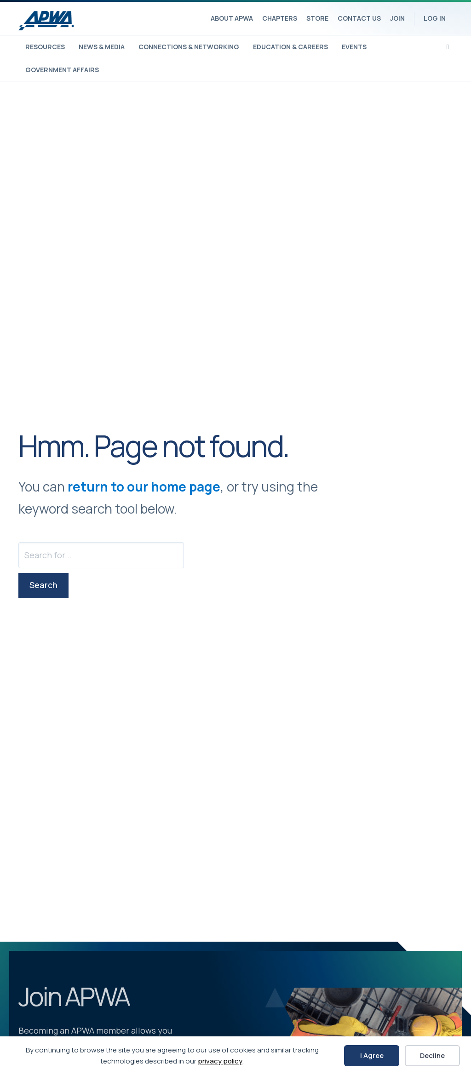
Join (397, 18)
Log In (435, 18)
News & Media (102, 46)
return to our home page (144, 486)
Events (354, 46)
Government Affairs (62, 69)
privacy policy (220, 1061)
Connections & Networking (188, 46)
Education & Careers (290, 46)
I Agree (372, 1055)
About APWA (232, 18)
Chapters (279, 18)
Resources (45, 46)
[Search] (448, 46)
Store (317, 18)
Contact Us (359, 18)
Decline (432, 1055)
